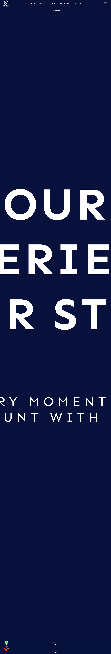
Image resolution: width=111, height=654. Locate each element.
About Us (42, 3)
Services (78, 3)
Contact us (56, 10)
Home (33, 3)
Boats (52, 3)
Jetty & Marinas (64, 3)
